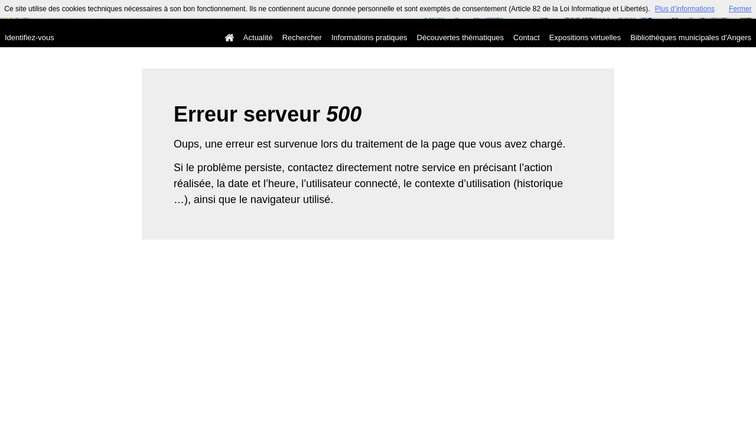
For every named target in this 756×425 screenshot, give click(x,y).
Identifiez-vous (29, 37)
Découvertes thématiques (460, 37)
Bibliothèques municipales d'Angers (690, 37)
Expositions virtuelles (585, 37)
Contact (526, 37)
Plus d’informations (685, 9)
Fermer (740, 9)
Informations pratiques (369, 37)
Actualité (258, 37)
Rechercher (302, 37)
